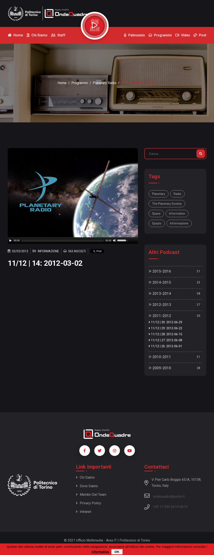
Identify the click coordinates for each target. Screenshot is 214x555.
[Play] (10, 240)
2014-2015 (160, 282)
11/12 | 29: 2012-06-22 (165, 328)
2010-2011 (160, 357)
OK (117, 552)
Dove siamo (87, 486)
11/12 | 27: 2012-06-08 (165, 340)
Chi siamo (85, 477)
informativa (100, 552)
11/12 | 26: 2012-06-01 (165, 346)
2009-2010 (160, 368)
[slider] (62, 240)
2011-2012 (160, 315)
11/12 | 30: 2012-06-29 (165, 322)
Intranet (83, 512)
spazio (156, 223)
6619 (183, 507)
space (156, 213)
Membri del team (91, 495)
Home (62, 83)
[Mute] (114, 240)
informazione (179, 223)
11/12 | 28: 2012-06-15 (165, 334)
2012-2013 (160, 304)
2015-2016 (160, 271)
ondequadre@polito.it (164, 496)
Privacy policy (88, 503)
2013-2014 (160, 293)
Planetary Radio (104, 83)
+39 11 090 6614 (166, 507)
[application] (73, 240)
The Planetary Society (167, 203)
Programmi (79, 83)
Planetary (158, 194)
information (177, 213)
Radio (177, 194)
